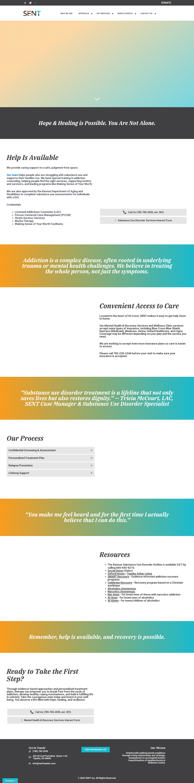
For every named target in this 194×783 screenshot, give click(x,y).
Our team (12, 175)
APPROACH (83, 13)
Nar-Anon (113, 594)
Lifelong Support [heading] (19, 473)
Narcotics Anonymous (121, 591)
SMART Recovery (118, 576)
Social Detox (115, 570)
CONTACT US (146, 13)
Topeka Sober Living (139, 573)
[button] (92, 13)
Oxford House (116, 573)
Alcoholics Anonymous (122, 588)
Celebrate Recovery (120, 582)
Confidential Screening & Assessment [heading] (32, 450)
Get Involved (103, 13)
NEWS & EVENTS (125, 13)
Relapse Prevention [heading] (21, 465)
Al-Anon (113, 597)
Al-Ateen (113, 600)
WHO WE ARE (67, 13)
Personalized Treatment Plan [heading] (26, 457)
